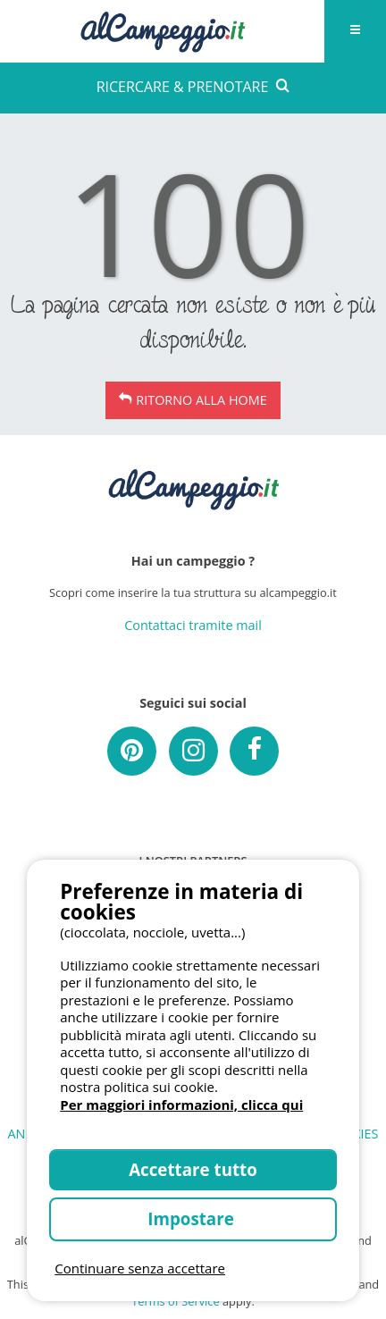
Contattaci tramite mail (193, 625)
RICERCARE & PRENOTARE (193, 87)
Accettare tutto (193, 1169)
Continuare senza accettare (140, 1268)
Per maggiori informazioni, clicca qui (181, 1104)
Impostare (192, 1218)
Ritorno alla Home (201, 399)
